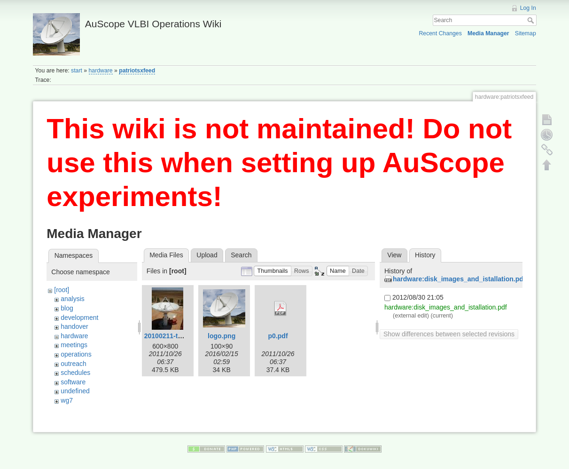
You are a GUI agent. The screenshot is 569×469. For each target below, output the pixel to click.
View (394, 255)
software (73, 382)
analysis (73, 298)
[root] (61, 290)
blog (67, 308)
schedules (75, 372)
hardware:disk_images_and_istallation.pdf (459, 279)
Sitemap (525, 33)
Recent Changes (440, 33)
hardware (101, 70)
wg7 (67, 400)
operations (76, 354)
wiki (66, 409)
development (79, 317)
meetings (74, 345)
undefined (75, 391)
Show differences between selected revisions (448, 334)
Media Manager (488, 33)
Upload (206, 255)
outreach (73, 363)
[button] (272, 271)
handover (74, 326)
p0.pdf (278, 336)
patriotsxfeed (137, 70)
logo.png (221, 336)
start (76, 70)
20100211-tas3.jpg (172, 336)
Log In (528, 8)
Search (531, 20)
